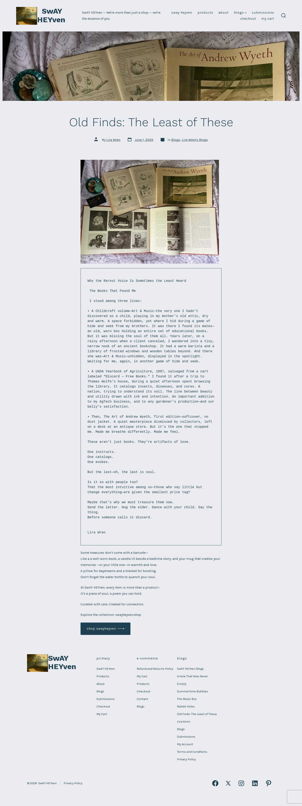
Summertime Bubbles (192, 691)
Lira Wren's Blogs (195, 140)
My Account (185, 744)
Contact (142, 699)
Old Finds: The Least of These (197, 714)
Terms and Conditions (192, 752)
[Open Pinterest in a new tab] (268, 783)
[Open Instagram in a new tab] (241, 783)
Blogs (240, 12)
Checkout (248, 19)
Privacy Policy (186, 759)
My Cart (267, 19)
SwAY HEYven (181, 12)
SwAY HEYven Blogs (190, 669)
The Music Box (187, 699)
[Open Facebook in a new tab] (215, 783)
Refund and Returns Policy (155, 669)
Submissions (263, 12)
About (224, 12)
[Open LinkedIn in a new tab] (255, 783)
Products (205, 12)
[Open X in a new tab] (228, 783)
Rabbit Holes (186, 706)
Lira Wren (113, 140)
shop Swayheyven (101, 628)
